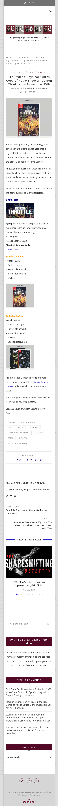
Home (8, 57)
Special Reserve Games (18, 443)
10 (42, 594)
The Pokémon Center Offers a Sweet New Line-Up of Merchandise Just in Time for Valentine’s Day (28, 717)
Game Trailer (12, 249)
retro (10, 438)
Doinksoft (34, 427)
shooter (23, 438)
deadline (12, 422)
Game (31, 72)
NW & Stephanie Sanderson (34, 88)
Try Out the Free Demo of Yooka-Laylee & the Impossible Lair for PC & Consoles (28, 704)
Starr (8, 727)
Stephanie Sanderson (16, 701)
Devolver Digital (16, 427)
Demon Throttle (29, 422)
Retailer (41, 72)
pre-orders (38, 432)
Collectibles (23, 57)
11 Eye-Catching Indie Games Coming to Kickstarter (26, 694)
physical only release (18, 432)
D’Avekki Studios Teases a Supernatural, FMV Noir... (29, 583)
